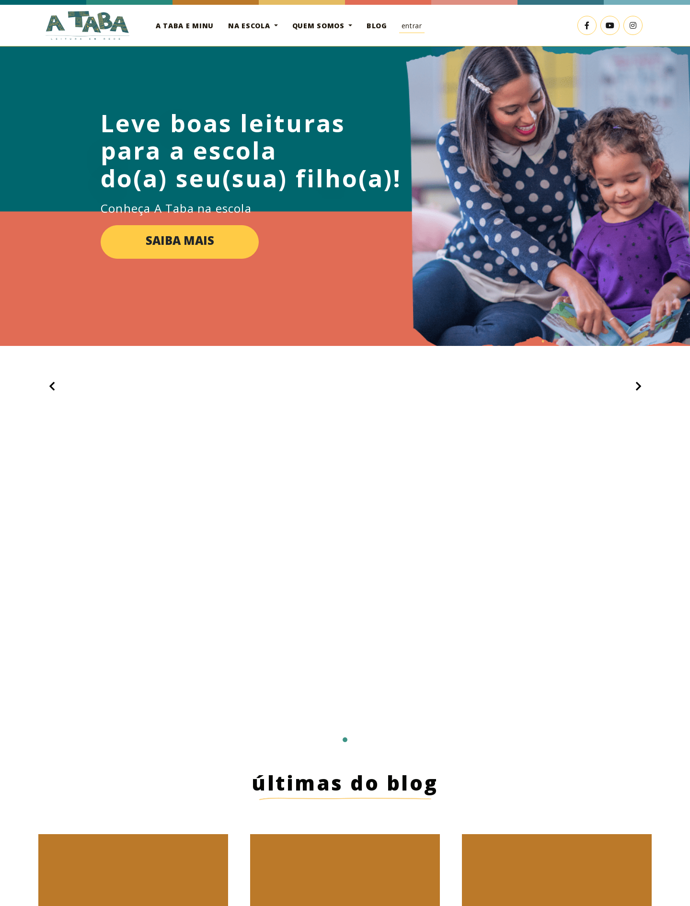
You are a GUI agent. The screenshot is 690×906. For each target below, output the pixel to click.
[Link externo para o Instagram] (633, 25)
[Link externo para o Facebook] (587, 25)
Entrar (412, 25)
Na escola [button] (250, 25)
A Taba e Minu (185, 25)
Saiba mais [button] (180, 241)
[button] (52, 386)
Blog (377, 25)
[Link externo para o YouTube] (610, 25)
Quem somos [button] (319, 25)
